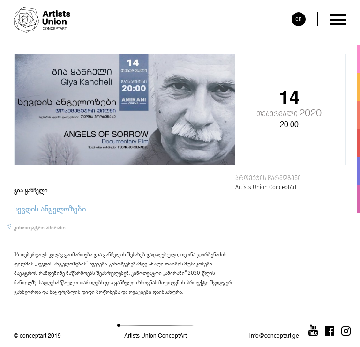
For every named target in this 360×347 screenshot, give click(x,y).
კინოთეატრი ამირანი (40, 227)
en (298, 19)
